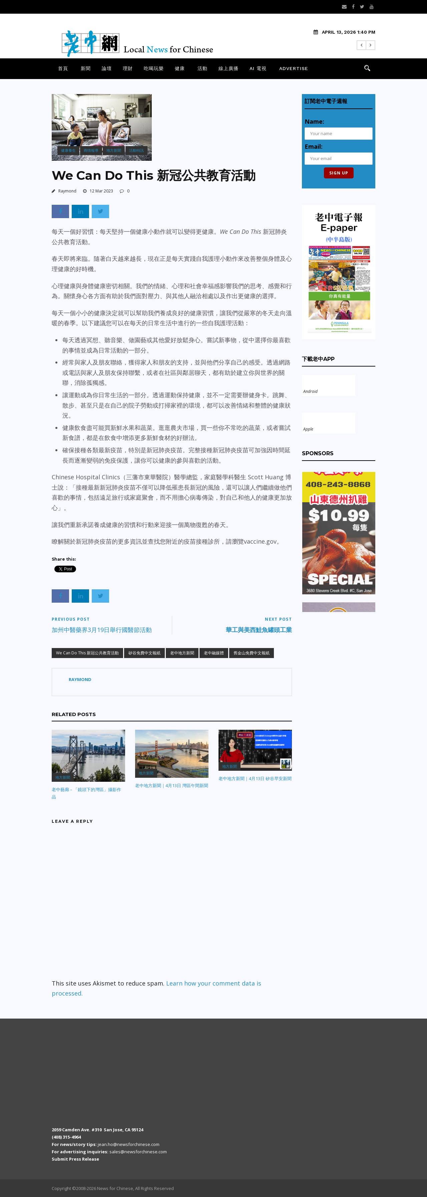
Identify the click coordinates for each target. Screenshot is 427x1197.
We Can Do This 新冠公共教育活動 (87, 653)
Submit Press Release (75, 1159)
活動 (202, 68)
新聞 (86, 68)
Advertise (293, 68)
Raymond (67, 191)
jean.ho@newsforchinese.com (128, 1144)
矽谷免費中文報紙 (144, 653)
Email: (314, 146)
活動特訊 (136, 150)
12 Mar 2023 (101, 191)
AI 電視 (258, 68)
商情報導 (91, 150)
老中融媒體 (214, 653)
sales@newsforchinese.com (138, 1152)
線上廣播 (229, 68)
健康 (180, 68)
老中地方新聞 (182, 653)
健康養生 (68, 150)
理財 (128, 68)
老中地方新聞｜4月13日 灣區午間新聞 (171, 785)
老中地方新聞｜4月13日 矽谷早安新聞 (255, 778)
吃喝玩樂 (154, 68)
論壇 (107, 68)
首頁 (63, 68)
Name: (314, 121)
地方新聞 (113, 150)
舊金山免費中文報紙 (252, 653)
